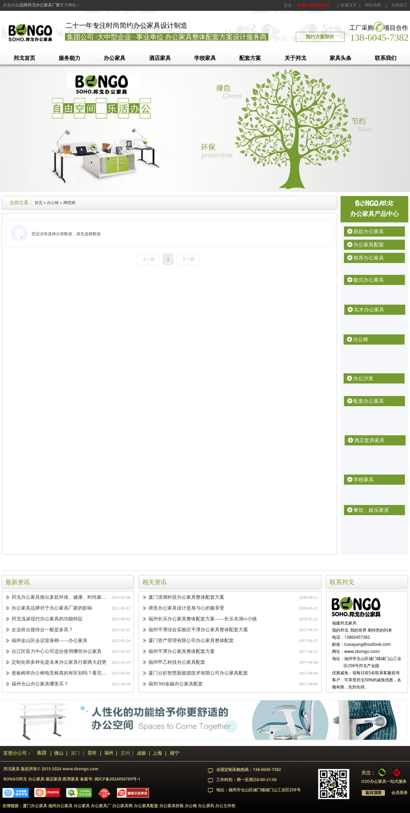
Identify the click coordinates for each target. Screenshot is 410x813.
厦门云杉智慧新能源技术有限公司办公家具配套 (198, 673)
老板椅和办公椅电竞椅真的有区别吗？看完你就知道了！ (60, 673)
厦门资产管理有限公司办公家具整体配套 (191, 641)
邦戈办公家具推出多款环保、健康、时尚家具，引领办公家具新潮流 (60, 597)
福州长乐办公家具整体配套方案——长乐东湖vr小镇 (202, 619)
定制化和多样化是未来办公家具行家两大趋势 (59, 662)
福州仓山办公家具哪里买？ (40, 684)
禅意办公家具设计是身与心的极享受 (186, 608)
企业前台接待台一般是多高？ (42, 630)
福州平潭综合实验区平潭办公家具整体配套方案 (198, 630)
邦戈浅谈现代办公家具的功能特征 (47, 619)
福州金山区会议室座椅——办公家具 (49, 641)
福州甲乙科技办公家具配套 (176, 662)
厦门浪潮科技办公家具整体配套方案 (186, 597)
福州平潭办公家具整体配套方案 (181, 652)
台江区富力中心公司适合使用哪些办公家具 (57, 652)
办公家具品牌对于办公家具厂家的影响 (52, 608)
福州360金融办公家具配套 (175, 684)
